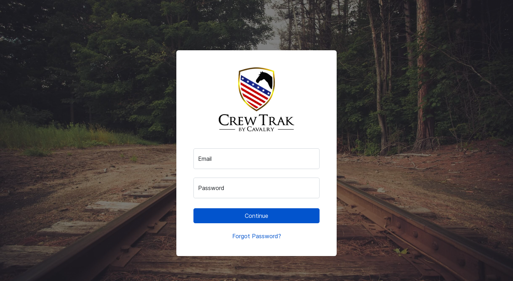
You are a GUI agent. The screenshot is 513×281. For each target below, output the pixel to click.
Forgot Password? (256, 236)
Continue (256, 215)
